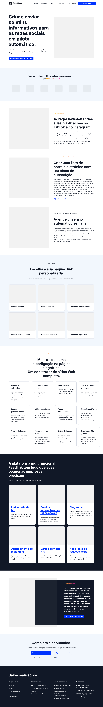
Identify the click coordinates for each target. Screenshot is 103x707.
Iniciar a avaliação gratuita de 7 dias (21, 58)
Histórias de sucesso (15, 691)
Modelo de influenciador (80, 307)
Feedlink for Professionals (61, 698)
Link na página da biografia (39, 688)
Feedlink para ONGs (60, 696)
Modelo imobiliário (48, 307)
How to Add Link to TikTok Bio (85, 690)
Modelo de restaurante (20, 335)
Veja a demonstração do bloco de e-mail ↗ (67, 199)
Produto (36, 3)
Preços (53, 3)
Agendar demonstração (63, 653)
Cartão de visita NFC (50, 550)
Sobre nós (12, 685)
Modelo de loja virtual (78, 335)
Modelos (33, 691)
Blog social (76, 507)
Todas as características (38, 685)
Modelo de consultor (48, 335)
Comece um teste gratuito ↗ (86, 3)
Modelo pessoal (17, 307)
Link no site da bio (20, 509)
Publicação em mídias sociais (40, 694)
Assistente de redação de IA (78, 550)
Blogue (11, 688)
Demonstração (62, 3)
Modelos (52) (44, 3)
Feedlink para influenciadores (63, 685)
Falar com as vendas (62, 658)
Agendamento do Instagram (22, 550)
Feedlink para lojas (59, 688)
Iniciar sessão (72, 3)
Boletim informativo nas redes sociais (50, 510)
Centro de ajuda (13, 696)
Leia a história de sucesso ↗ (74, 616)
